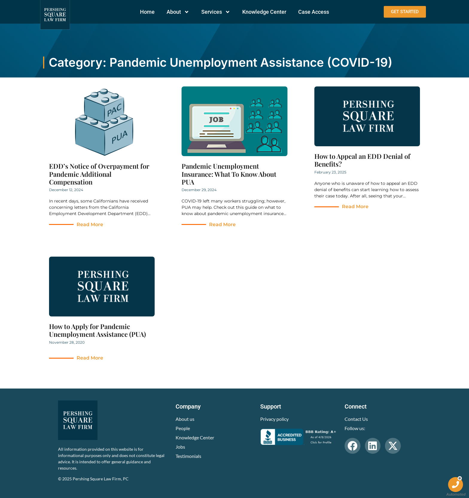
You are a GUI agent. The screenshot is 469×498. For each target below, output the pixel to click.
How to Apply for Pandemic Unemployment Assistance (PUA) (97, 330)
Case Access (313, 12)
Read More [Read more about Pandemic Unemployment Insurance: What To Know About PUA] (222, 224)
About (178, 12)
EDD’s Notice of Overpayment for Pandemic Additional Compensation (99, 174)
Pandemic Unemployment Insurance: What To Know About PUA (229, 174)
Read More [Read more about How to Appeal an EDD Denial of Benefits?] (355, 206)
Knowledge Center (264, 12)
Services (215, 12)
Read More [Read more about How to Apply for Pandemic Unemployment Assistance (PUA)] (90, 358)
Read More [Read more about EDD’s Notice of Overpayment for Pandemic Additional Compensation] (90, 224)
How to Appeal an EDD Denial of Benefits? (362, 160)
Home (147, 12)
